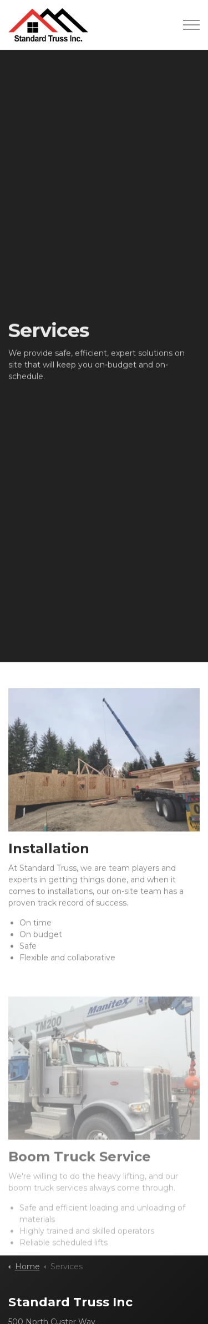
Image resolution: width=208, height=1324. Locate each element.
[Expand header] (191, 25)
